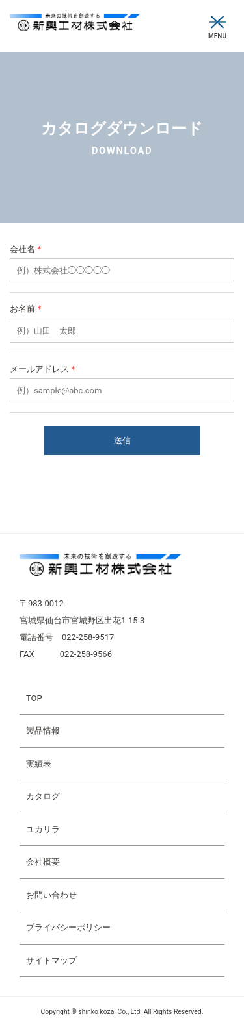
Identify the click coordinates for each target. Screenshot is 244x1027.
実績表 (38, 764)
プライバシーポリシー (68, 927)
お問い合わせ (51, 895)
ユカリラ (43, 829)
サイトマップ (51, 960)
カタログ (43, 796)
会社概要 (43, 862)
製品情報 (43, 731)
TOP (34, 698)
